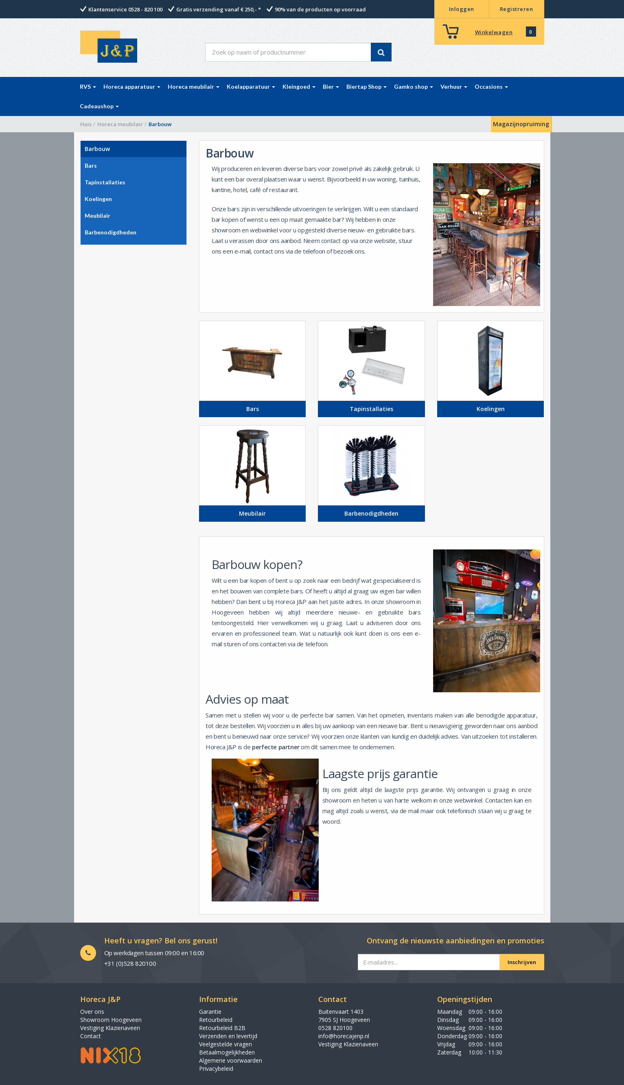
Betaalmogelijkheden (227, 1052)
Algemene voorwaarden (230, 1060)
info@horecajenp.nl (343, 1036)
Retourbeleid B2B (222, 1028)
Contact (90, 1036)
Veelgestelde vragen (225, 1044)
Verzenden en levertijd (228, 1036)
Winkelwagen (494, 32)
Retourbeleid (215, 1020)
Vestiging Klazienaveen (110, 1028)
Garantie (210, 1011)
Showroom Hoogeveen (111, 1020)
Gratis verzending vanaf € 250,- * (218, 9)
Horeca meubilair (120, 124)
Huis (86, 124)
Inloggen (461, 9)
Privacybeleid (216, 1068)
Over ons (92, 1011)
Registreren (516, 9)
